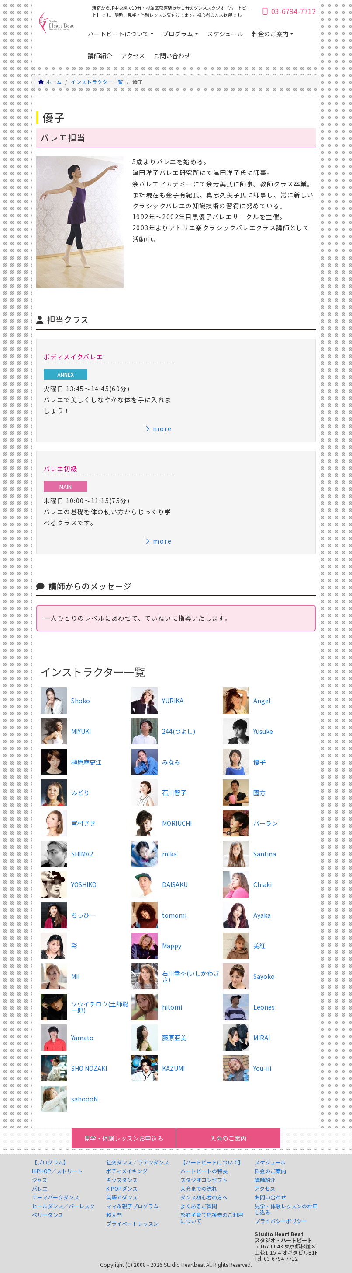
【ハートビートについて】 (211, 1162)
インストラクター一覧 (97, 81)
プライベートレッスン (132, 1223)
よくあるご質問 (198, 1206)
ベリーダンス (47, 1215)
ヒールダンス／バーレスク (63, 1206)
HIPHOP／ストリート (57, 1171)
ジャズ (39, 1180)
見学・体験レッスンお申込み (123, 1138)
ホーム (54, 81)
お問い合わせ (172, 55)
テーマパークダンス (55, 1197)
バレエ (40, 1188)
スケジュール (225, 33)
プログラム (177, 33)
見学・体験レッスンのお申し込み (286, 1209)
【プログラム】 (50, 1162)
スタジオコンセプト (204, 1180)
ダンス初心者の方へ (204, 1197)
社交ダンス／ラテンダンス (137, 1162)
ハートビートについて (118, 33)
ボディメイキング (127, 1171)
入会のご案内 (228, 1138)
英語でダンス (122, 1197)
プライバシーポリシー (281, 1221)
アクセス (133, 55)
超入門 (114, 1215)
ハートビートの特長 (204, 1171)
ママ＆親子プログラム (132, 1206)
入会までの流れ (198, 1188)
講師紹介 (100, 55)
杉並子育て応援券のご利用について (211, 1218)
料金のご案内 (270, 33)
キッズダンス (122, 1180)
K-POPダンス (122, 1188)
